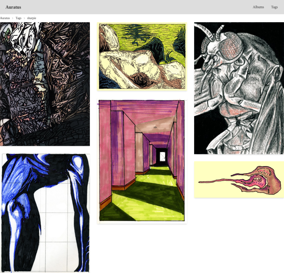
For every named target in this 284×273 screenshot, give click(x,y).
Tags (274, 7)
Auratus (13, 7)
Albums (258, 7)
